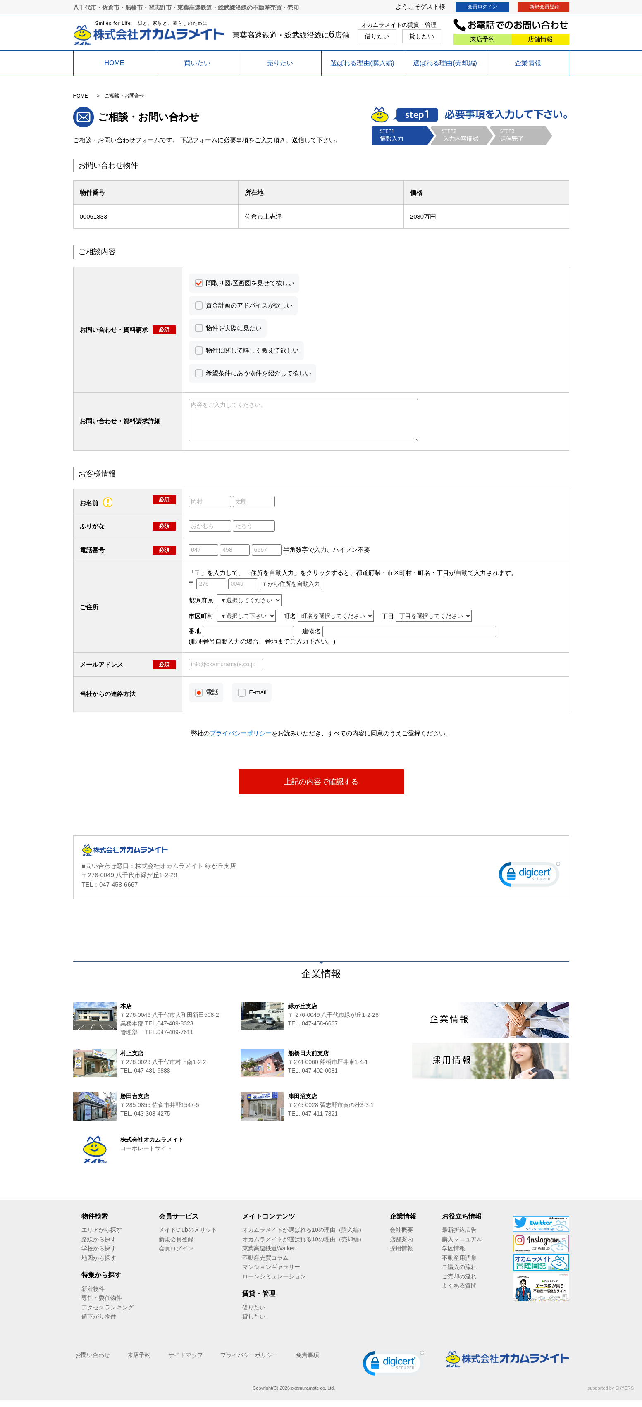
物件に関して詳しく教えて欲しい (252, 350)
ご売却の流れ (459, 1284)
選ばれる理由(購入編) (362, 63)
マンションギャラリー (271, 1274)
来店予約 (482, 39)
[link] (530, 883)
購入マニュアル (462, 1246)
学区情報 (453, 1255)
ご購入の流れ (459, 1274)
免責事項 (307, 1362)
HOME (114, 63)
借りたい (377, 36)
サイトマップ (185, 1362)
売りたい (280, 63)
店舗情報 (540, 39)
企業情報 (528, 63)
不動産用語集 (459, 1265)
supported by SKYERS (611, 1395)
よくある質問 (459, 1293)
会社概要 (401, 1237)
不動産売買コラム (265, 1265)
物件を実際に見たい (234, 327)
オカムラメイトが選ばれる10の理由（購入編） (303, 1237)
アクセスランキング (107, 1315)
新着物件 (93, 1296)
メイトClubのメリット (188, 1237)
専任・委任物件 (101, 1305)
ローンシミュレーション (274, 1284)
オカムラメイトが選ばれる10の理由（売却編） (303, 1246)
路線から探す (98, 1246)
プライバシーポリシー (249, 1362)
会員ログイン (482, 7)
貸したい (421, 36)
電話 (212, 699)
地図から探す (98, 1265)
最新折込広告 (459, 1237)
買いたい (197, 63)
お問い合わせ (92, 1362)
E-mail (258, 699)
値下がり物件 (98, 1324)
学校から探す (98, 1255)
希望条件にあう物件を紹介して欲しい (258, 373)
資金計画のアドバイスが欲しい (249, 305)
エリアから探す (101, 1237)
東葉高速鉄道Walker (268, 1255)
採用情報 (401, 1255)
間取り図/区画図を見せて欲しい (250, 282)
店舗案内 (401, 1246)
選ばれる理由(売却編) (445, 63)
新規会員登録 (544, 7)
